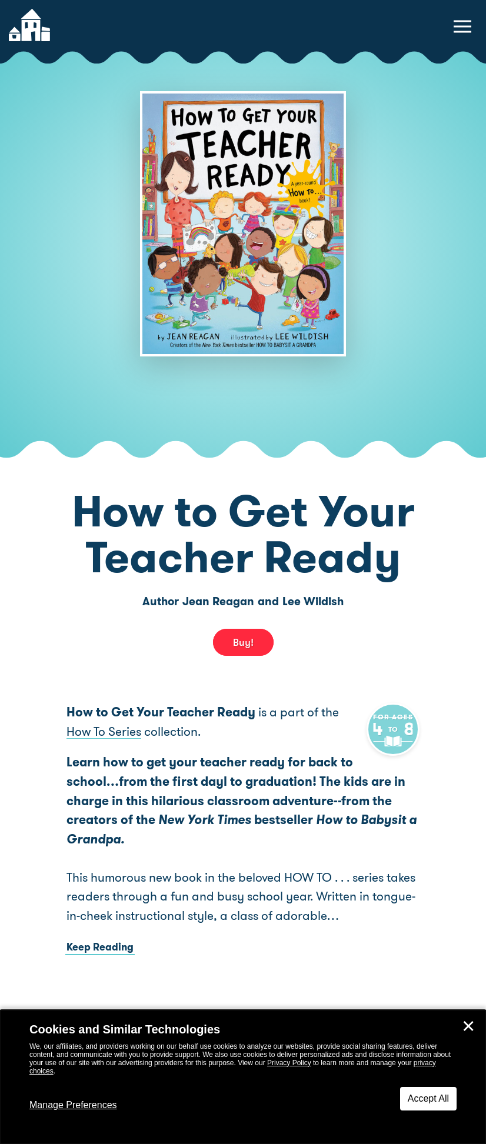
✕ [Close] (468, 1026)
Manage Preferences (73, 1105)
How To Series (103, 732)
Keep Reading (100, 947)
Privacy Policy (289, 1063)
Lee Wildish (313, 601)
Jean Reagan (218, 601)
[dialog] (243, 1077)
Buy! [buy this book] (243, 642)
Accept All (428, 1098)
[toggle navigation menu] (462, 26)
